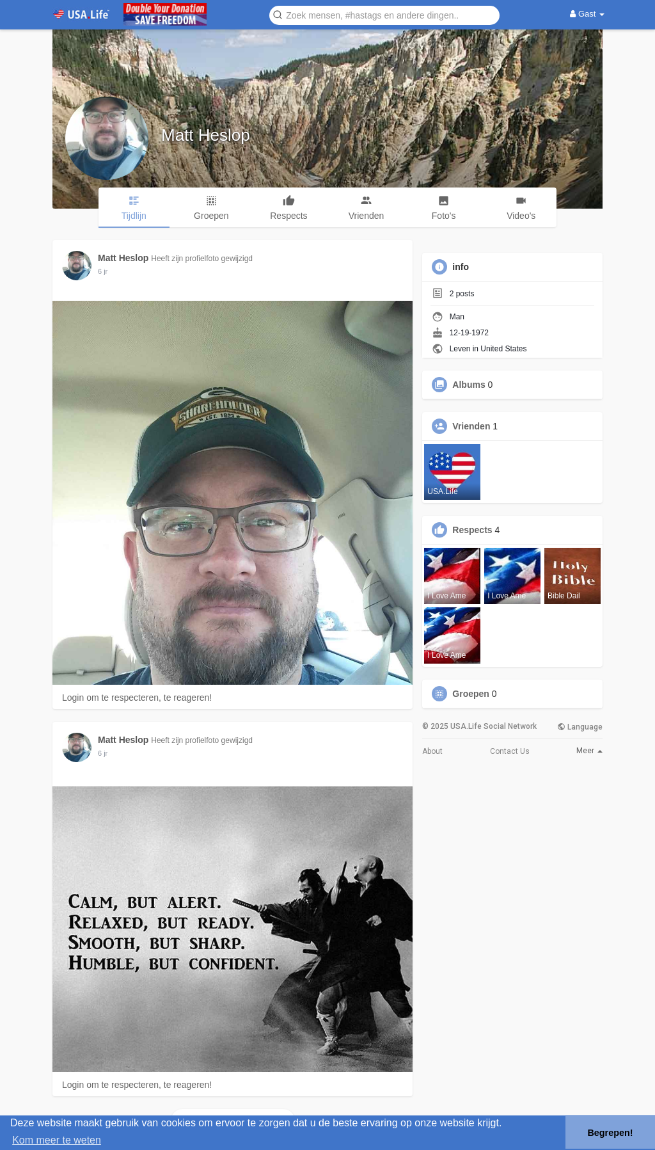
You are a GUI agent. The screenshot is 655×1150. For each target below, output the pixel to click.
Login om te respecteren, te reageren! (137, 697)
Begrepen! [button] (610, 1133)
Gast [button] (587, 14)
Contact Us (510, 751)
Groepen (470, 694)
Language (580, 727)
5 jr (102, 271)
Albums (468, 384)
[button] (384, 14)
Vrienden (471, 426)
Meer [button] (589, 750)
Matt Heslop (205, 135)
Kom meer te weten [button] (56, 1140)
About (432, 751)
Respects (472, 530)
